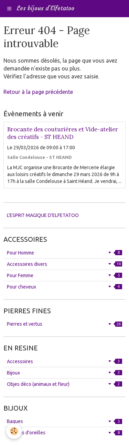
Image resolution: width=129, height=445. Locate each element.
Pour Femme (64, 275)
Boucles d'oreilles (64, 432)
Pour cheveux (64, 287)
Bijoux (64, 373)
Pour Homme (64, 253)
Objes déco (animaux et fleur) (64, 384)
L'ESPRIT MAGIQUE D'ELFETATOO (43, 215)
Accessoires (64, 361)
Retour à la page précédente (38, 92)
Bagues (64, 421)
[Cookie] (14, 431)
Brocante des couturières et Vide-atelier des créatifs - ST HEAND (62, 133)
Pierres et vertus (64, 324)
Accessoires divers (64, 264)
